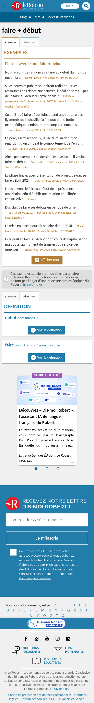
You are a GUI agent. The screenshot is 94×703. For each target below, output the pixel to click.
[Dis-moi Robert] (47, 623)
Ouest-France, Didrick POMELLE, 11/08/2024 (34, 130)
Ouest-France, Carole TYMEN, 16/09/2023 (59, 180)
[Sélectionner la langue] (70, 6)
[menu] (5, 6)
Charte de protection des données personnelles (39, 695)
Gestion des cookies (34, 699)
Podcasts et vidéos (60, 17)
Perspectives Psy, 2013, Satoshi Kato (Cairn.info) (51, 249)
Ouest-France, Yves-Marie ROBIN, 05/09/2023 (52, 78)
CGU (52, 699)
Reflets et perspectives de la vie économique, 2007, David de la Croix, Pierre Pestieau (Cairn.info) (43, 101)
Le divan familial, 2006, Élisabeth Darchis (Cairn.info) (39, 148)
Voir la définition (49, 330)
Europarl (33, 199)
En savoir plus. (33, 284)
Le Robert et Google (71, 699)
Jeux (36, 17)
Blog (23, 17)
